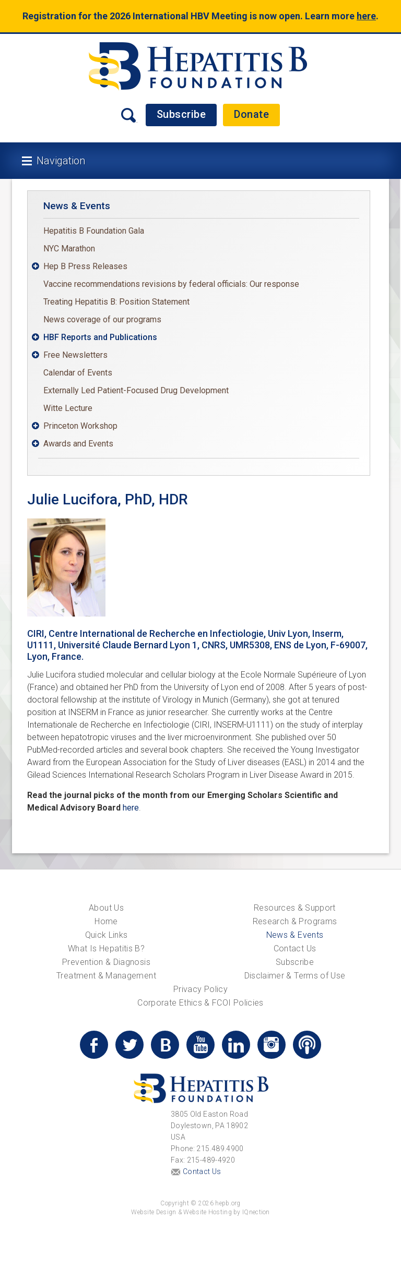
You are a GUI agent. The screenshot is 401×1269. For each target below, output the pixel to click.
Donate (251, 114)
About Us (106, 908)
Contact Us (295, 948)
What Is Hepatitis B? (106, 948)
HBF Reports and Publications (100, 337)
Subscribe (181, 114)
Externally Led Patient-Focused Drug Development (136, 390)
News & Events (76, 206)
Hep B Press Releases (85, 266)
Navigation (61, 160)
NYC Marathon (69, 248)
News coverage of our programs (102, 319)
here (366, 15)
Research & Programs (295, 921)
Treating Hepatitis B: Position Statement (116, 302)
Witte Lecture (67, 408)
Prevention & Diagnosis (106, 962)
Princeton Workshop (80, 426)
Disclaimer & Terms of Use (295, 976)
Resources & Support (295, 908)
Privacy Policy (200, 989)
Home (106, 921)
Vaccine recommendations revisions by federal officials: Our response (171, 284)
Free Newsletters (75, 355)
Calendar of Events (77, 373)
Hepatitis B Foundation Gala (93, 231)
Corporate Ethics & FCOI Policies (200, 1003)
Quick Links (106, 935)
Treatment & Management (106, 976)
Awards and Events (78, 444)
